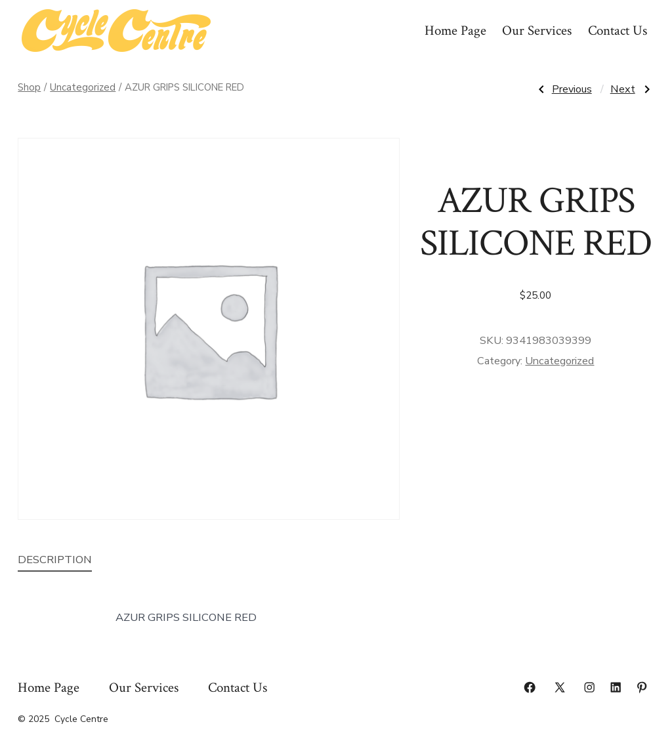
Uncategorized (83, 87)
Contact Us (617, 30)
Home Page (455, 30)
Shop (29, 87)
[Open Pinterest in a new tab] (642, 687)
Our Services (537, 30)
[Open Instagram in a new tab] (589, 687)
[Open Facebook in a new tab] (529, 687)
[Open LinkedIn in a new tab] (615, 687)
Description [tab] (55, 559)
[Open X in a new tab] (560, 687)
